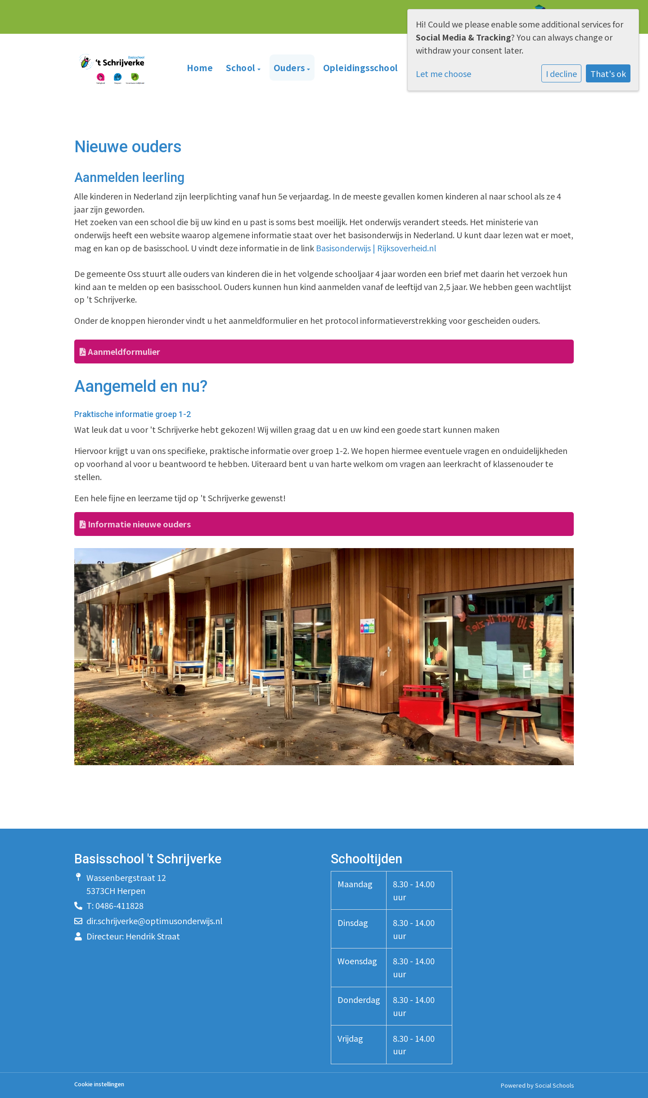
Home (200, 67)
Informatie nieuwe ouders (135, 524)
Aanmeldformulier (120, 351)
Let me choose (443, 73)
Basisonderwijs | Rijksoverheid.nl (376, 248)
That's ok (608, 73)
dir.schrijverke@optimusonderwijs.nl (154, 920)
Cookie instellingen (99, 1084)
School (242, 67)
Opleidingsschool (360, 67)
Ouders (290, 67)
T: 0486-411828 (115, 905)
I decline (561, 73)
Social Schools (554, 1085)
